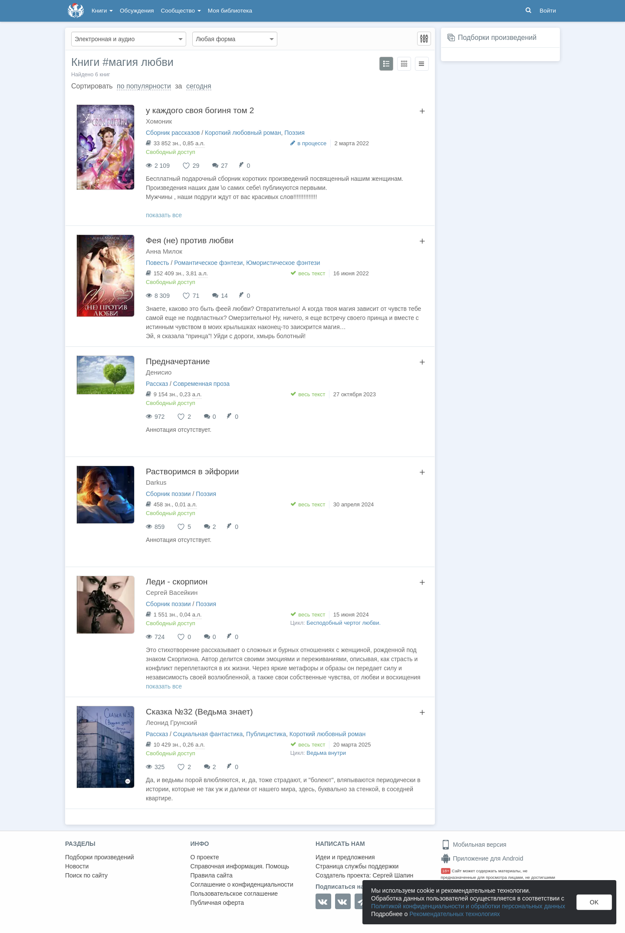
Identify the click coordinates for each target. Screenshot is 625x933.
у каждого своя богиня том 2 (200, 110)
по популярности (144, 86)
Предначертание (178, 361)
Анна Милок (164, 251)
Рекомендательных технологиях (454, 913)
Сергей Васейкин (171, 592)
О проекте (205, 857)
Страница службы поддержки (357, 866)
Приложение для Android (482, 858)
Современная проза (201, 383)
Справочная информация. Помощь (240, 866)
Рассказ (157, 383)
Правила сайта (212, 875)
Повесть (157, 262)
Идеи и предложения (345, 857)
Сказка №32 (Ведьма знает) (199, 711)
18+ (446, 870)
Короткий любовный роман (243, 132)
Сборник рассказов (173, 132)
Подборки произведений (497, 37)
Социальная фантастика (208, 734)
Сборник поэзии (168, 493)
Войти (547, 10)
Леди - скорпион (176, 581)
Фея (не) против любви (190, 240)
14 (224, 295)
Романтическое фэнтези (208, 262)
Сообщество (181, 10)
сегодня (198, 86)
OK (594, 902)
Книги (102, 10)
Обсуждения (137, 10)
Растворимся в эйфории (192, 471)
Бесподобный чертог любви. (343, 623)
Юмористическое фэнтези (283, 262)
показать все (164, 215)
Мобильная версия (474, 844)
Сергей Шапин (392, 875)
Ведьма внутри (326, 753)
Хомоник (159, 121)
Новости (77, 866)
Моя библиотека (230, 10)
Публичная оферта (217, 902)
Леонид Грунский (171, 722)
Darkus (156, 482)
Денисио (158, 372)
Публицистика (266, 734)
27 (224, 165)
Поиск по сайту (86, 875)
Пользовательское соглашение (234, 893)
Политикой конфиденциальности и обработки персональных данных (468, 906)
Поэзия (294, 132)
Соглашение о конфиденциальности (242, 884)
